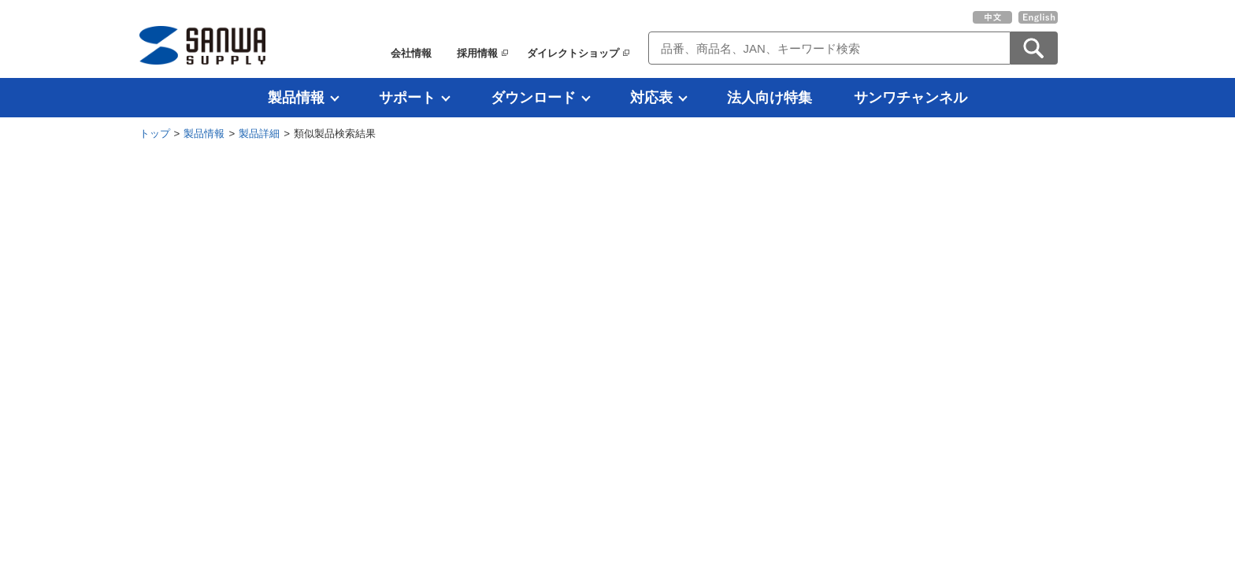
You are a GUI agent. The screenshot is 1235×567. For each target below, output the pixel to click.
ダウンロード (533, 98)
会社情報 (411, 53)
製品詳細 (259, 133)
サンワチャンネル (910, 98)
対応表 (651, 98)
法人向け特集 (769, 98)
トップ (154, 133)
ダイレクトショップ (573, 53)
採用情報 (477, 53)
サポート (407, 98)
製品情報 (296, 98)
